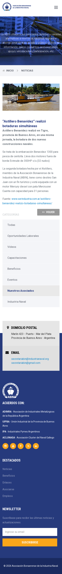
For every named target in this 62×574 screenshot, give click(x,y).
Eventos (12, 279)
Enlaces (7, 482)
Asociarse (8, 489)
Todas (11, 225)
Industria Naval (16, 301)
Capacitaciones (17, 257)
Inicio (10, 70)
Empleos (7, 496)
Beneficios (14, 268)
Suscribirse (30, 542)
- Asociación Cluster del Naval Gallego (28, 437)
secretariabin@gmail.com (25, 362)
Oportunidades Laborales (23, 235)
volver (48, 212)
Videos (11, 246)
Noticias (7, 469)
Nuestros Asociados (20, 290)
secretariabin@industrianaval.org (30, 358)
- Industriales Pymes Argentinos (21, 431)
